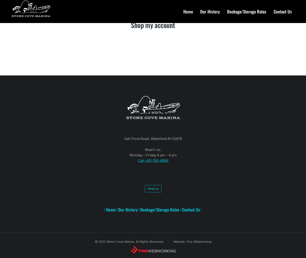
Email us (153, 188)
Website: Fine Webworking (192, 241)
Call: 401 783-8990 (153, 160)
